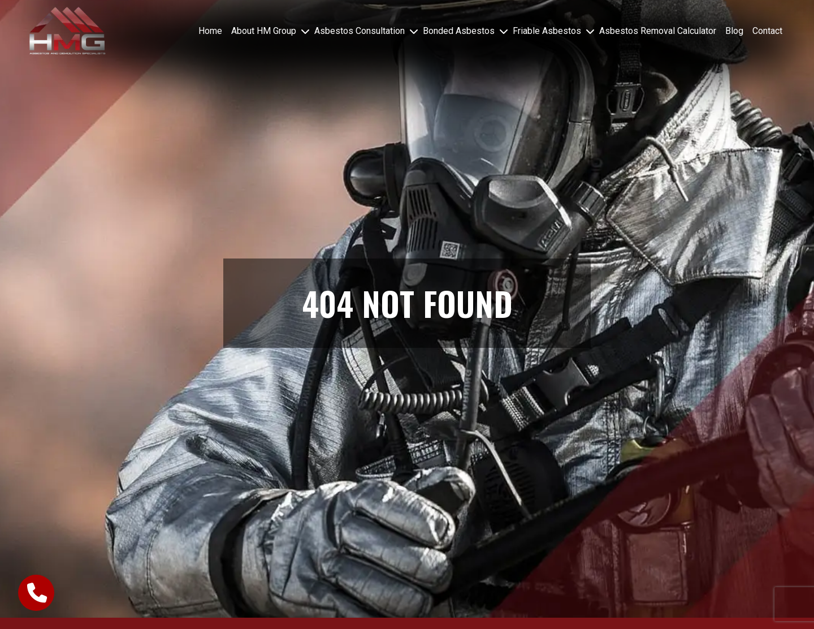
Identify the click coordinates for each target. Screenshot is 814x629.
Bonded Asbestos (459, 30)
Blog (734, 30)
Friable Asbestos (547, 30)
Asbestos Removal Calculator (657, 30)
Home (210, 30)
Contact (767, 30)
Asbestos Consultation (359, 30)
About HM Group (263, 30)
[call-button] (36, 593)
